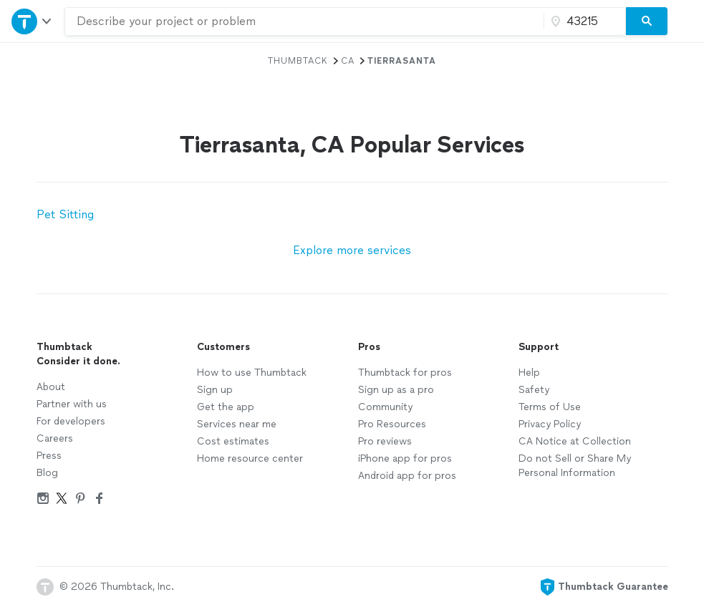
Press (49, 456)
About (51, 387)
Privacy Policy (550, 424)
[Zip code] (583, 21)
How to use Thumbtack (252, 372)
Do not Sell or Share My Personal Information (575, 465)
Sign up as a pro (396, 390)
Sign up (215, 390)
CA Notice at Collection (575, 441)
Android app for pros (407, 476)
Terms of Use (550, 407)
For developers (71, 421)
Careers (55, 438)
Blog (47, 473)
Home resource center (250, 458)
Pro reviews (385, 441)
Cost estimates (233, 441)
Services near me (236, 424)
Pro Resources (392, 424)
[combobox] (304, 21)
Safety (534, 390)
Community (385, 407)
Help (529, 372)
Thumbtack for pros (405, 372)
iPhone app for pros (405, 458)
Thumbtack (298, 61)
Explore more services (352, 250)
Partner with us (72, 404)
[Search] (646, 21)
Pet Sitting (65, 214)
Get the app (225, 407)
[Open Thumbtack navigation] (32, 21)
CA (348, 61)
